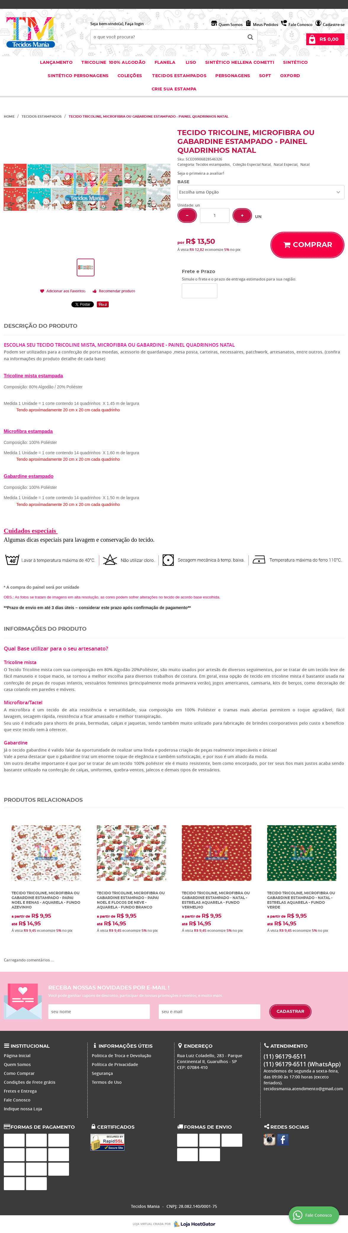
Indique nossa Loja (23, 1109)
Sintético (295, 63)
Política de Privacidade (115, 1064)
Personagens (232, 76)
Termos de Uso (107, 1082)
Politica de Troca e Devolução (121, 1055)
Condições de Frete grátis (29, 1082)
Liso (190, 63)
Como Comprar (19, 1073)
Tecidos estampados (179, 76)
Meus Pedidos (265, 24)
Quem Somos (231, 24)
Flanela (165, 63)
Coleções (131, 76)
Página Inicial (17, 1055)
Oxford (290, 76)
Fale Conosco (300, 24)
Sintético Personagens (78, 76)
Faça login (134, 23)
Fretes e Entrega (20, 1091)
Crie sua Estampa (174, 89)
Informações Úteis (126, 1046)
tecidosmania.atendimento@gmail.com (303, 1088)
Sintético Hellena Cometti (240, 63)
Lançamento (56, 63)
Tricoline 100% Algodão (113, 63)
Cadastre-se (333, 24)
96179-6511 (283, 4)
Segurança (102, 1073)
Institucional (30, 1046)
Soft (265, 76)
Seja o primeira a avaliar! (200, 173)
